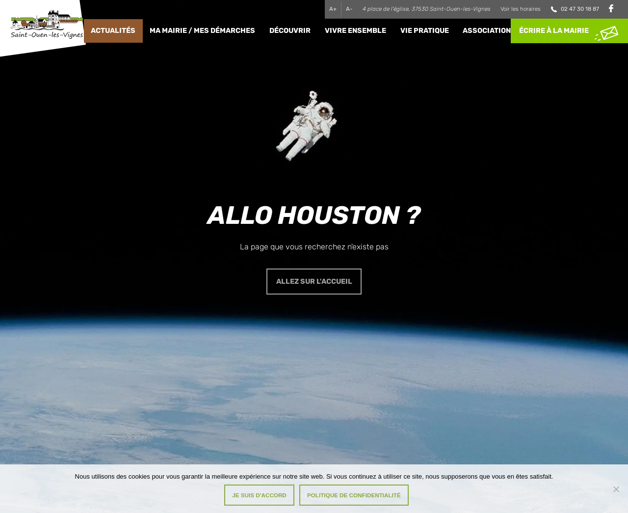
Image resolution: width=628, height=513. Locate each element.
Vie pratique (424, 31)
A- (349, 8)
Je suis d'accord (259, 495)
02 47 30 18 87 (580, 8)
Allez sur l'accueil (314, 281)
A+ (333, 8)
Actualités (113, 31)
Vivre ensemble (355, 31)
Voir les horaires (520, 8)
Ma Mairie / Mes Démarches (202, 31)
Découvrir (290, 31)
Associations (489, 31)
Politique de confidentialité (354, 495)
